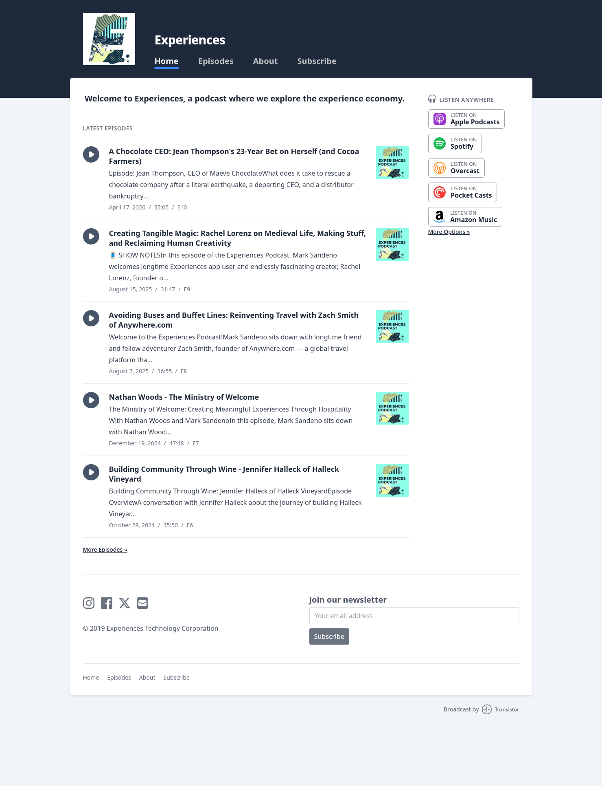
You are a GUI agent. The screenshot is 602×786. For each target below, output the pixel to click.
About (265, 61)
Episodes (216, 61)
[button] (91, 154)
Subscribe (317, 61)
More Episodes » (105, 549)
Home (167, 61)
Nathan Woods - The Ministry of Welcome (184, 397)
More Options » (449, 232)
